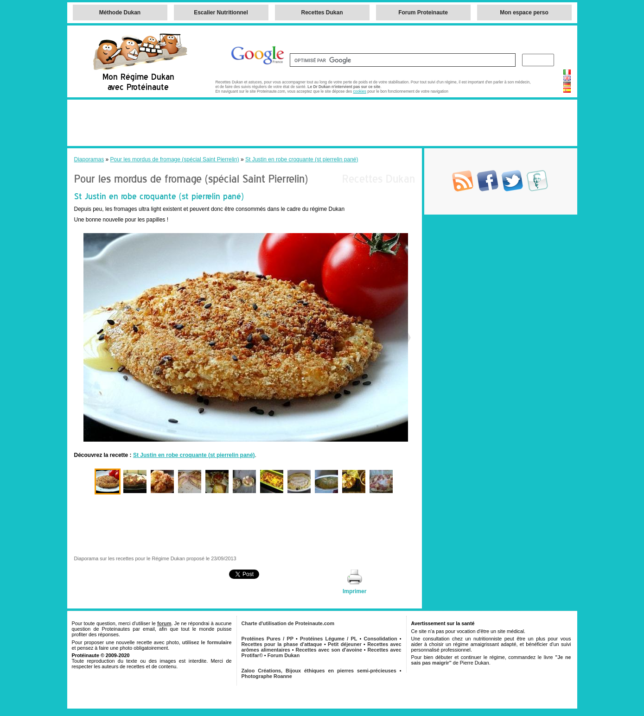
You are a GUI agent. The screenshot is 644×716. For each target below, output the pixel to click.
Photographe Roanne (267, 676)
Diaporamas (89, 159)
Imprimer (354, 591)
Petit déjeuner (345, 644)
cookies (359, 91)
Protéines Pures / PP (267, 638)
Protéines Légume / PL (328, 638)
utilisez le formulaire (207, 642)
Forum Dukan (284, 655)
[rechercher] (401, 60)
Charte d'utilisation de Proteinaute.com (288, 623)
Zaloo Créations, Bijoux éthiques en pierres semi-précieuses (319, 670)
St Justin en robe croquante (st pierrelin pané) (301, 159)
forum (164, 623)
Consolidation (380, 638)
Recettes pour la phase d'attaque (282, 644)
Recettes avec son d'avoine (329, 650)
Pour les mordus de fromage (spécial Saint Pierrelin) (174, 159)
